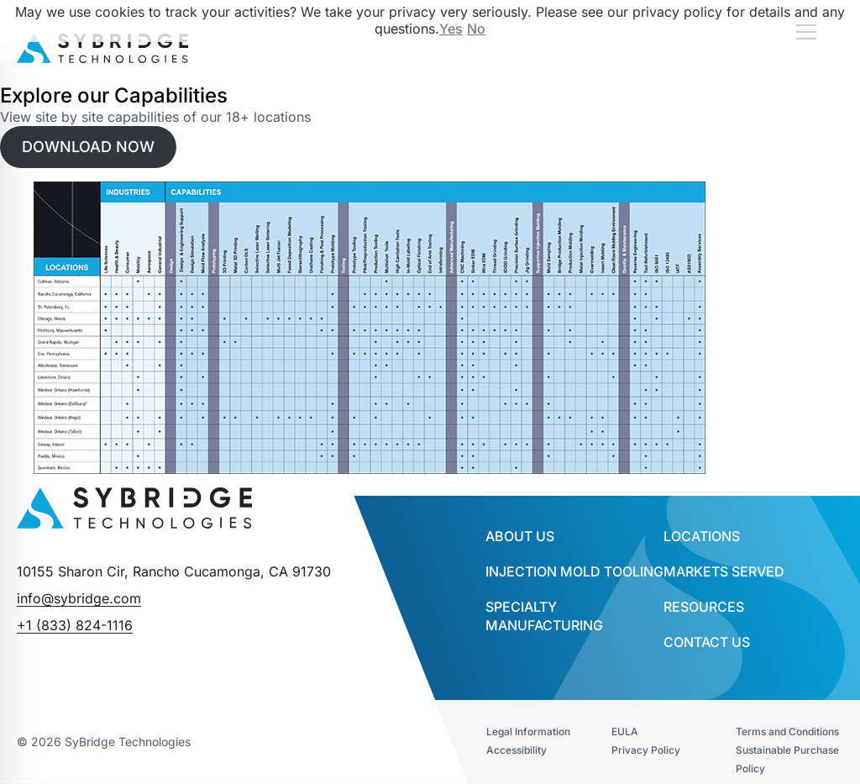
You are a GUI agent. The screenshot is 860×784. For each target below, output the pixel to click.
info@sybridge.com (79, 598)
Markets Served (723, 571)
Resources (703, 606)
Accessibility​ (516, 750)
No (476, 28)
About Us (519, 536)
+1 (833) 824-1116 (75, 625)
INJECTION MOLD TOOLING (574, 571)
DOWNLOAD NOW (88, 146)
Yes (451, 28)
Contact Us (706, 642)
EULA (624, 731)
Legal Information (528, 731)
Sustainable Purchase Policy (787, 759)
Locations (701, 536)
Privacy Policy (645, 750)
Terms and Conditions (787, 731)
